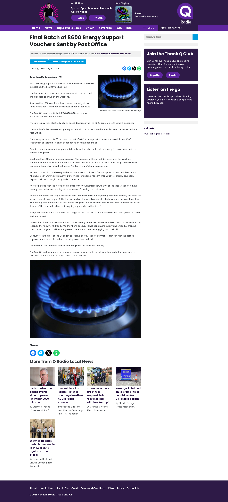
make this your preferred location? (113, 53)
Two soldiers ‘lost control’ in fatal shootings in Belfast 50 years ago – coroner (71, 385)
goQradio (149, 128)
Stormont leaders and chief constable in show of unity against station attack (42, 438)
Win (119, 28)
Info (129, 28)
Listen (79, 18)
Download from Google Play (183, 111)
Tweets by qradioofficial (157, 133)
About (33, 488)
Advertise (105, 28)
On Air (90, 28)
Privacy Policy (116, 488)
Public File (62, 488)
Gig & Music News (69, 28)
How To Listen (47, 488)
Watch (97, 18)
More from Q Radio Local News (68, 61)
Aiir (71, 494)
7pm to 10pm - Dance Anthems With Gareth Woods (91, 9)
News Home (40, 61)
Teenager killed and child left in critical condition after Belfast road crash (128, 384)
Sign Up (155, 75)
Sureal (138, 13)
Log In (173, 75)
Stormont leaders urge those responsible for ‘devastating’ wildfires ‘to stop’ (99, 385)
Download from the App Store (158, 111)
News (48, 28)
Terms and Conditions (93, 488)
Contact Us (133, 488)
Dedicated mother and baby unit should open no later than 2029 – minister (42, 385)
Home (36, 28)
